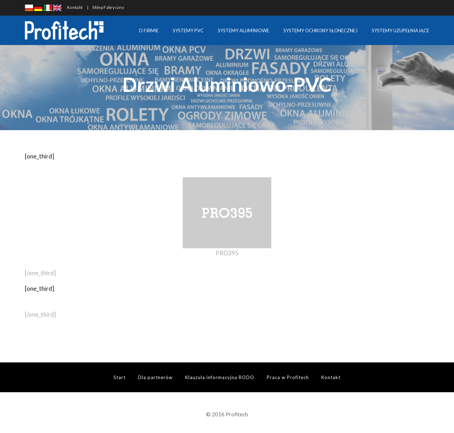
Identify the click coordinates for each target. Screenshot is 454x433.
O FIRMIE (149, 30)
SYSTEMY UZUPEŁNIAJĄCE (400, 30)
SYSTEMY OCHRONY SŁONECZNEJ (320, 30)
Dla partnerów (155, 377)
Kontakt (75, 7)
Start (120, 377)
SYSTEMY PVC (188, 30)
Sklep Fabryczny (108, 7)
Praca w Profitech (288, 377)
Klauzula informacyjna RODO (219, 377)
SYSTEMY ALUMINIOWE (243, 30)
